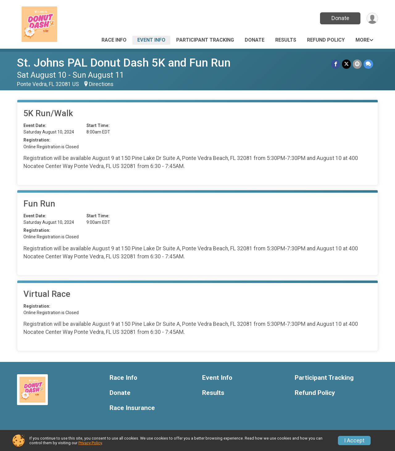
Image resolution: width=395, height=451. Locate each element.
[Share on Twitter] (346, 63)
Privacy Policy (90, 443)
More (362, 40)
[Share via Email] (357, 63)
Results (285, 40)
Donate (340, 18)
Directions (101, 84)
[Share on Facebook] (335, 63)
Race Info (114, 40)
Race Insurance (132, 408)
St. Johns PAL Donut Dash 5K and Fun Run (124, 62)
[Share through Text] (368, 63)
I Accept (354, 440)
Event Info (151, 40)
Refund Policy (326, 40)
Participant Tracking (205, 40)
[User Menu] (372, 18)
